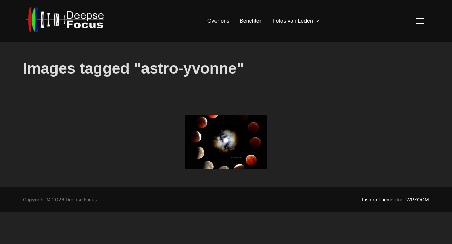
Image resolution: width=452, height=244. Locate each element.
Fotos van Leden (296, 21)
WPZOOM (417, 215)
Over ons (218, 21)
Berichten (251, 21)
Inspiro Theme (377, 215)
